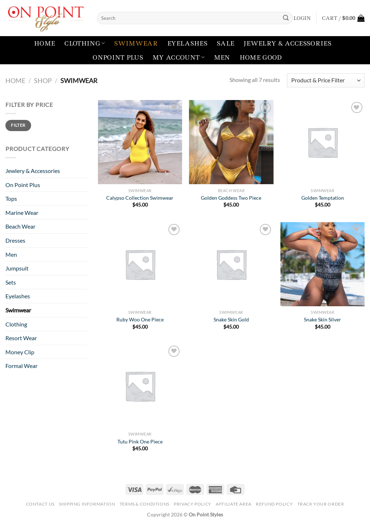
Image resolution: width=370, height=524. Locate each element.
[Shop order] (326, 80)
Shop (43, 81)
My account (178, 57)
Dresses (15, 240)
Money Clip (19, 351)
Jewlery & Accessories (32, 170)
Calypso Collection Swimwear (139, 198)
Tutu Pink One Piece (140, 441)
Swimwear (136, 43)
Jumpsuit (17, 268)
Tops (11, 198)
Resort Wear (21, 337)
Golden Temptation (322, 198)
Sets (10, 282)
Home (44, 43)
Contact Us (40, 504)
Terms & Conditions (144, 504)
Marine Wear (21, 212)
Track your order (320, 504)
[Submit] (286, 18)
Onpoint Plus (117, 57)
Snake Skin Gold (231, 319)
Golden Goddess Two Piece (231, 198)
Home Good (261, 57)
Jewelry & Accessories (287, 43)
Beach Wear (20, 226)
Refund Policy (274, 504)
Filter (18, 125)
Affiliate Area (233, 504)
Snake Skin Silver (322, 319)
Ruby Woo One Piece (140, 319)
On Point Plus (22, 184)
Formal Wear (21, 365)
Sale (225, 43)
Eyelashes (187, 43)
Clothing (84, 43)
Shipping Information (87, 504)
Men (222, 57)
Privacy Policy (192, 504)
